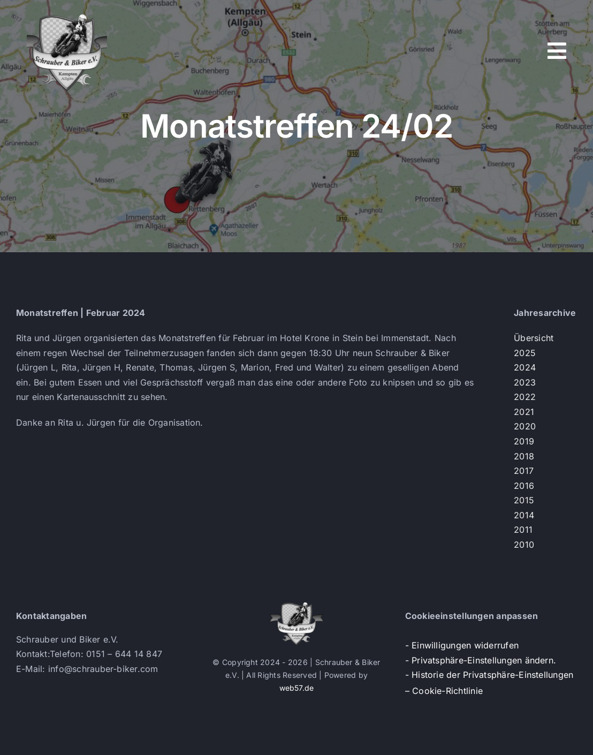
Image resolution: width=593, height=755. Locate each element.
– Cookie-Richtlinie (444, 690)
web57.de (296, 687)
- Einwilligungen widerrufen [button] (462, 645)
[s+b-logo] (67, 15)
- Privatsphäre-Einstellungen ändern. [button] (481, 660)
